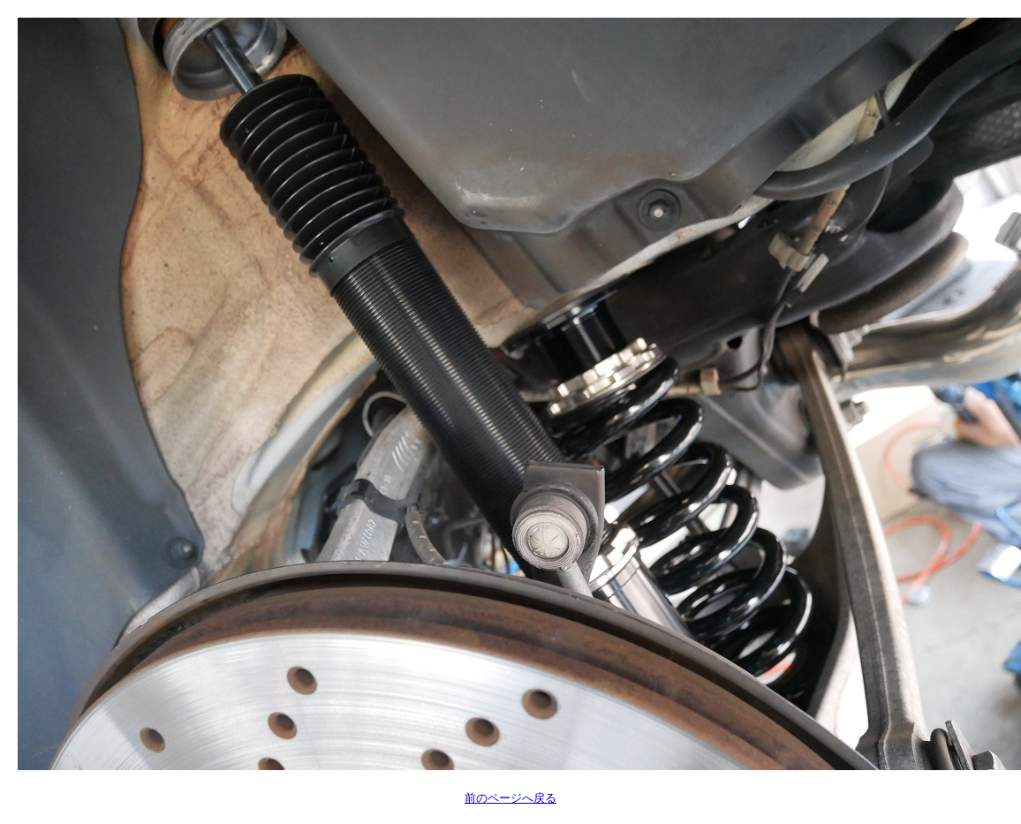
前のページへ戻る (510, 798)
